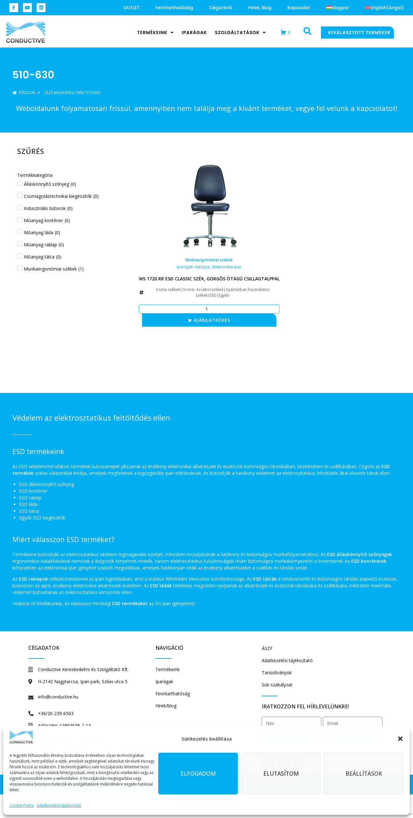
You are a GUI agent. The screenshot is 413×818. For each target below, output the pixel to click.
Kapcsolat (298, 7)
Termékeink (155, 32)
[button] (400, 738)
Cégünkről (220, 7)
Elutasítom (281, 774)
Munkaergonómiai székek (209, 260)
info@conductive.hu (58, 697)
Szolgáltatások (240, 32)
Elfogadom (198, 774)
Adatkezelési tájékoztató (59, 805)
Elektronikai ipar (226, 267)
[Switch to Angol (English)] (384, 8)
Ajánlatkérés (212, 320)
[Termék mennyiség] (209, 309)
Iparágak (194, 32)
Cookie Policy (22, 805)
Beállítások (363, 774)
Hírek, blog (259, 7)
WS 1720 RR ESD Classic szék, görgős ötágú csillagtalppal (209, 279)
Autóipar (202, 267)
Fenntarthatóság (174, 7)
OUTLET (131, 7)
